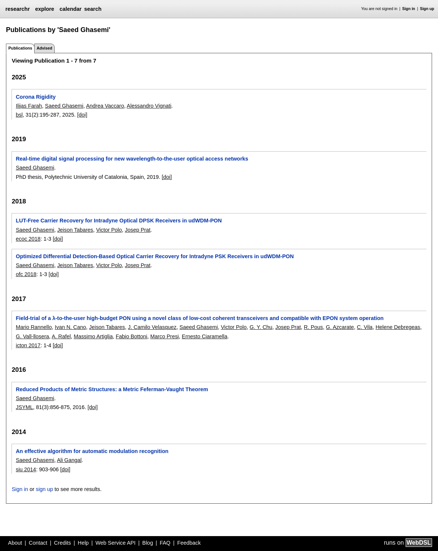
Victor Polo (109, 230)
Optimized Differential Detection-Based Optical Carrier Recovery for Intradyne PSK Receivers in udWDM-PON (155, 256)
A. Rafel (61, 336)
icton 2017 (28, 345)
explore (44, 9)
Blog (147, 543)
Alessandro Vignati (149, 106)
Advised (44, 48)
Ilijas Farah (29, 106)
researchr (17, 9)
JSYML (24, 407)
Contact (38, 543)
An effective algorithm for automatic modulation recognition (92, 451)
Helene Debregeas (397, 327)
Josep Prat (138, 230)
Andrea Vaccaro (105, 106)
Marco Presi (164, 336)
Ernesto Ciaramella (204, 336)
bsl (19, 115)
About (15, 543)
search (92, 9)
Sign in (408, 9)
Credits (62, 543)
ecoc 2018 (28, 239)
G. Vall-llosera (32, 336)
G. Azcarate (340, 327)
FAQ (165, 543)
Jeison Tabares (75, 230)
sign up (44, 489)
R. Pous (313, 327)
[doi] (82, 115)
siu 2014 (26, 469)
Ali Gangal (69, 460)
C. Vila (365, 327)
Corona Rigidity (35, 97)
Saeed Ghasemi (64, 106)
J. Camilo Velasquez (152, 327)
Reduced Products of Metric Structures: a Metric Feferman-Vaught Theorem (112, 389)
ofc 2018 (26, 274)
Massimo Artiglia (93, 336)
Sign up (427, 9)
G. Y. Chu (261, 327)
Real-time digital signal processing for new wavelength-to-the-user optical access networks (132, 159)
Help (83, 543)
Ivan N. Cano (70, 327)
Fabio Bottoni (131, 336)
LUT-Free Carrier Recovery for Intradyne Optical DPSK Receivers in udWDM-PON (118, 221)
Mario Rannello (34, 327)
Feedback (189, 543)
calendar (70, 9)
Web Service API (115, 543)
